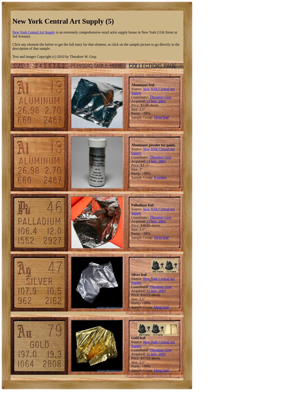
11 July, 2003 (156, 101)
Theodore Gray (161, 97)
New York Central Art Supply (33, 32)
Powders (160, 177)
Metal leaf (161, 117)
